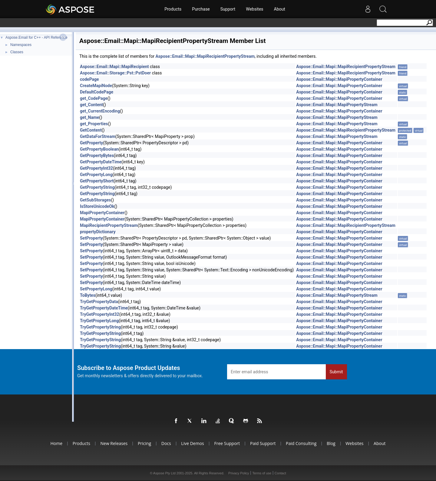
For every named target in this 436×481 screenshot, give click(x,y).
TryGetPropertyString (100, 327)
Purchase (201, 9)
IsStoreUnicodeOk (97, 206)
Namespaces (20, 45)
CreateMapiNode (96, 85)
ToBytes (87, 295)
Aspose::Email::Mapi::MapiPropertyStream (336, 104)
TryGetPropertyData (99, 301)
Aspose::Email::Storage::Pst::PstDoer (115, 72)
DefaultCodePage (96, 92)
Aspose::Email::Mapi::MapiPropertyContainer (339, 79)
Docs (166, 443)
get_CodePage (93, 98)
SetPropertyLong (96, 288)
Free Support (227, 443)
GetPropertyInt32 (96, 168)
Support (227, 9)
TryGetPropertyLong (99, 320)
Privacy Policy (238, 473)
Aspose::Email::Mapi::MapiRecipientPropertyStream (205, 56)
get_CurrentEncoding (100, 111)
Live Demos (192, 443)
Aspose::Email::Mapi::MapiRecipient (114, 66)
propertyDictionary (97, 231)
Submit (336, 371)
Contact (280, 473)
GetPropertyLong (96, 174)
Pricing (144, 443)
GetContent (91, 130)
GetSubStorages (95, 200)
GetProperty (91, 142)
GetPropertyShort (97, 180)
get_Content (91, 104)
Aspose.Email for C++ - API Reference (36, 37)
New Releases (113, 443)
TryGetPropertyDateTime (104, 308)
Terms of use (261, 473)
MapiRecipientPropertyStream (109, 225)
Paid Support (263, 443)
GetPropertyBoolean (99, 149)
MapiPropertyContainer (102, 212)
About (279, 9)
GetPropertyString (97, 187)
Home (56, 443)
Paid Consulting (301, 443)
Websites (254, 9)
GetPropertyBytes (97, 155)
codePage (89, 79)
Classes (16, 52)
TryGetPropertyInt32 (99, 314)
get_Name (89, 117)
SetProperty (91, 238)
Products (172, 9)
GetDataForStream (97, 136)
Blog (331, 443)
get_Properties (94, 123)
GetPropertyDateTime (100, 161)
